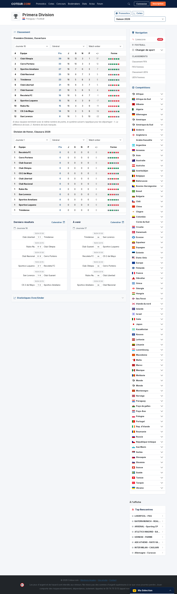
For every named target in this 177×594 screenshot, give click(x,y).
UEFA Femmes (138, 77)
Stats (84, 3)
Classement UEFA (140, 72)
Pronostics (41, 3)
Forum (100, 3)
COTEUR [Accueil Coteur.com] (20, 4)
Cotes (51, 3)
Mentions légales (88, 580)
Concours (61, 3)
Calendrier (58, 222)
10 (15, 106)
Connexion (141, 4)
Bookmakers (74, 3)
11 (15, 111)
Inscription (158, 3)
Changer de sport (143, 50)
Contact (112, 580)
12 (15, 116)
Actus (92, 3)
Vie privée (102, 580)
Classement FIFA (139, 61)
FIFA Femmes (138, 67)
